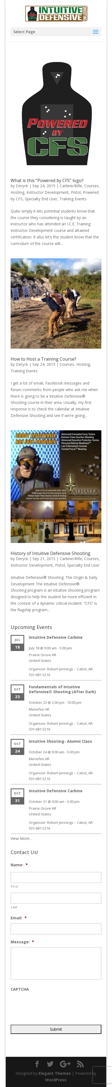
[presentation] (52, 1005)
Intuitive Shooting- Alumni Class (60, 741)
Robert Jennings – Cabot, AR (70, 669)
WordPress (55, 1079)
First (14, 886)
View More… (21, 838)
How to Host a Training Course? (43, 359)
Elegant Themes (54, 1073)
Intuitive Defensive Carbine (56, 637)
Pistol (76, 192)
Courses (91, 185)
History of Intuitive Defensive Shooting (50, 553)
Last (14, 907)
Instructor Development (47, 192)
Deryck (22, 185)
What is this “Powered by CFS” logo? (47, 180)
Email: (19, 918)
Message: (22, 941)
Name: (19, 864)
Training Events (72, 198)
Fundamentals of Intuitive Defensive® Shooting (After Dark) (62, 689)
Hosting (17, 192)
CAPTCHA (20, 989)
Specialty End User (41, 198)
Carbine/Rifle (71, 185)
